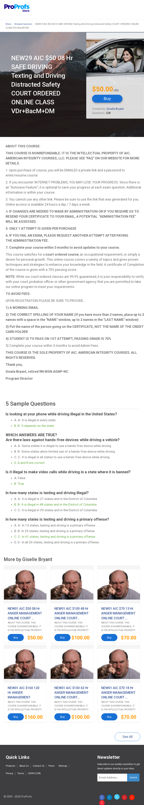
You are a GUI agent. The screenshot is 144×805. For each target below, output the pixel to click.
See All (127, 733)
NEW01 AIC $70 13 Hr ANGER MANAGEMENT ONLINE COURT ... (118, 612)
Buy (107, 98)
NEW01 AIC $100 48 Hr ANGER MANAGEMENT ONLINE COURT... (71, 612)
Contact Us (38, 762)
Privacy (9, 770)
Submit (133, 774)
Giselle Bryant (115, 108)
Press (52, 762)
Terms (20, 770)
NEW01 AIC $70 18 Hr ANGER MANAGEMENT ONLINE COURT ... (118, 690)
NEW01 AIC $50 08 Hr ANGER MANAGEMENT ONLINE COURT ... (25, 612)
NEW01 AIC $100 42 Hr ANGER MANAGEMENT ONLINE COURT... (71, 690)
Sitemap (62, 762)
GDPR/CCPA (34, 770)
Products (10, 762)
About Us (24, 762)
